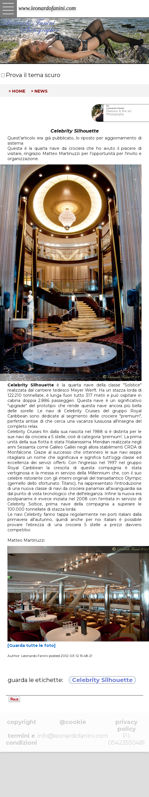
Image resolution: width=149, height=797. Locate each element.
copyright (21, 722)
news (41, 90)
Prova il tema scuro (33, 75)
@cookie (72, 722)
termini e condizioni (21, 739)
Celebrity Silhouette (102, 680)
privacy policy (126, 725)
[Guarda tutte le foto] (31, 645)
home (18, 90)
